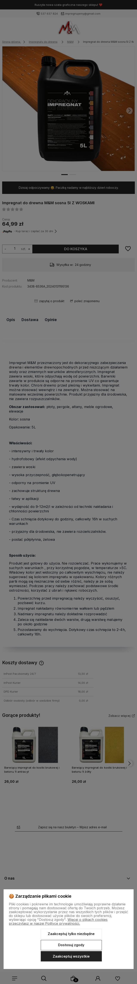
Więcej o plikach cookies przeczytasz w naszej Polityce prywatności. (58, 921)
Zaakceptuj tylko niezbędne (71, 934)
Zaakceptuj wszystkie (71, 956)
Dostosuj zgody (71, 945)
